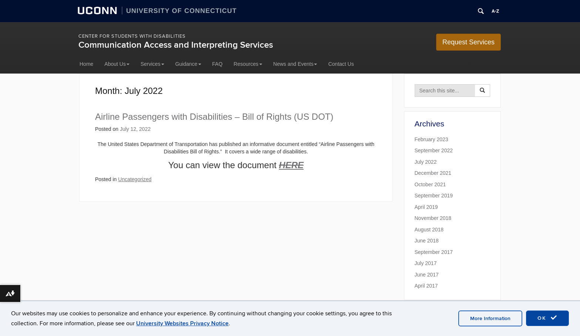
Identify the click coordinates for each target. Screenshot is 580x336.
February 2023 (431, 139)
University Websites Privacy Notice (182, 323)
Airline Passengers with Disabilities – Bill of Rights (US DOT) (214, 117)
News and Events (295, 64)
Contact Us (341, 64)
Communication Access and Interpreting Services (175, 45)
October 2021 (430, 184)
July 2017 (426, 263)
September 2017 (434, 252)
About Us (116, 64)
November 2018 (433, 218)
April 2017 (426, 286)
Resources (248, 64)
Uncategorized (134, 179)
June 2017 (427, 275)
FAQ (217, 64)
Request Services (468, 42)
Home (86, 64)
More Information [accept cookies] (490, 318)
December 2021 (433, 173)
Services (152, 64)
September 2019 (434, 195)
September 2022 (434, 150)
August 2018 (429, 230)
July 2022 (426, 162)
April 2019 (426, 207)
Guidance (188, 64)
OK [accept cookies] (547, 318)
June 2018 (427, 241)
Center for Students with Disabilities (132, 36)
